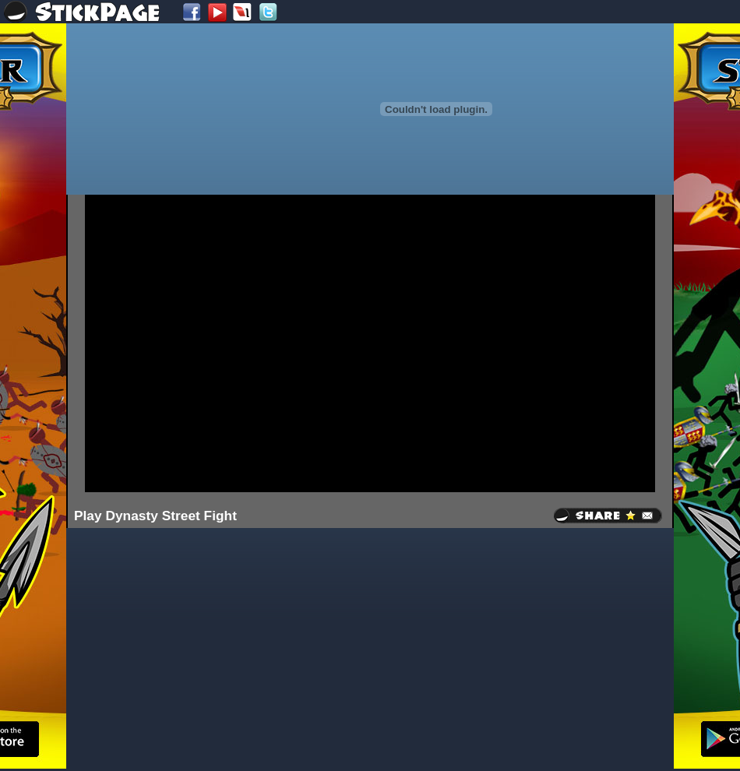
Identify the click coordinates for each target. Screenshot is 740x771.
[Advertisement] (212, 342)
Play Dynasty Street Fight (155, 515)
